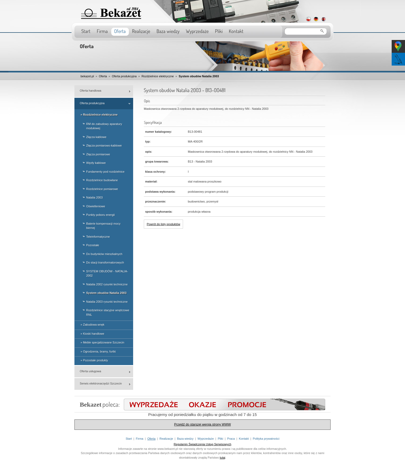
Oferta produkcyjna (124, 76)
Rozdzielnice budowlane (102, 180)
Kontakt (244, 438)
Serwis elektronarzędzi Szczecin (101, 383)
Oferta (103, 76)
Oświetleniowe (95, 206)
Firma (139, 438)
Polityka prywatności (266, 438)
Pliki (220, 438)
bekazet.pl (87, 76)
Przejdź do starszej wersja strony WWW (202, 424)
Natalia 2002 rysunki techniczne (107, 284)
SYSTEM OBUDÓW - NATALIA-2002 (107, 273)
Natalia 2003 (94, 197)
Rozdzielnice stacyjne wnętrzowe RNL (107, 312)
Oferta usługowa (90, 371)
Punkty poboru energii (100, 214)
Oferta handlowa (90, 90)
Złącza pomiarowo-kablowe (104, 145)
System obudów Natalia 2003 (199, 76)
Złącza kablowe (96, 137)
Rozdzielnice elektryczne (157, 76)
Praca (231, 438)
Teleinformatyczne (98, 236)
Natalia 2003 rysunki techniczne (107, 301)
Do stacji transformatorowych (105, 262)
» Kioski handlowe (92, 333)
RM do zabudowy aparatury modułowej (104, 126)
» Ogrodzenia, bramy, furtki (98, 351)
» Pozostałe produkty (94, 360)
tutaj (222, 457)
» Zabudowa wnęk (92, 324)
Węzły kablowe (96, 162)
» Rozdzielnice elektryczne (99, 114)
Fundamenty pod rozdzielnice (105, 171)
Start (129, 438)
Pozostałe (92, 245)
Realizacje (166, 438)
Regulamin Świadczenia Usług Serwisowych (202, 444)
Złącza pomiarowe (98, 154)
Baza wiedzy (185, 438)
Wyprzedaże (205, 438)
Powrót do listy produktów (163, 224)
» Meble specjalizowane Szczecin (102, 342)
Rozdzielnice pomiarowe (102, 189)
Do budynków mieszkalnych (104, 254)
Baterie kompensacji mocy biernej (103, 226)
